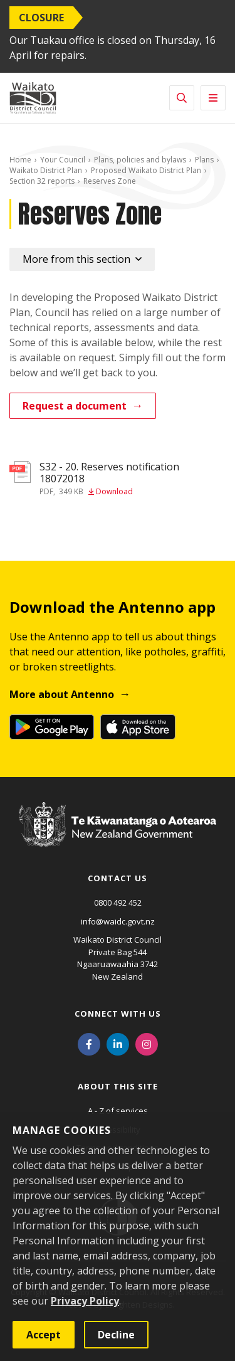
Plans (204, 159)
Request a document (75, 406)
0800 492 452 (118, 902)
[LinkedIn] (118, 1043)
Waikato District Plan (45, 170)
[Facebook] (89, 1043)
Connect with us (118, 1013)
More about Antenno (61, 694)
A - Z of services (118, 1110)
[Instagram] (146, 1043)
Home (20, 159)
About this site (118, 1086)
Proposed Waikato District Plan (146, 170)
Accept (43, 1335)
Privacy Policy (85, 1301)
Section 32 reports (42, 181)
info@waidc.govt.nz (118, 921)
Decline (116, 1335)
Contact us (117, 878)
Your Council (62, 159)
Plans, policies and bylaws (140, 159)
